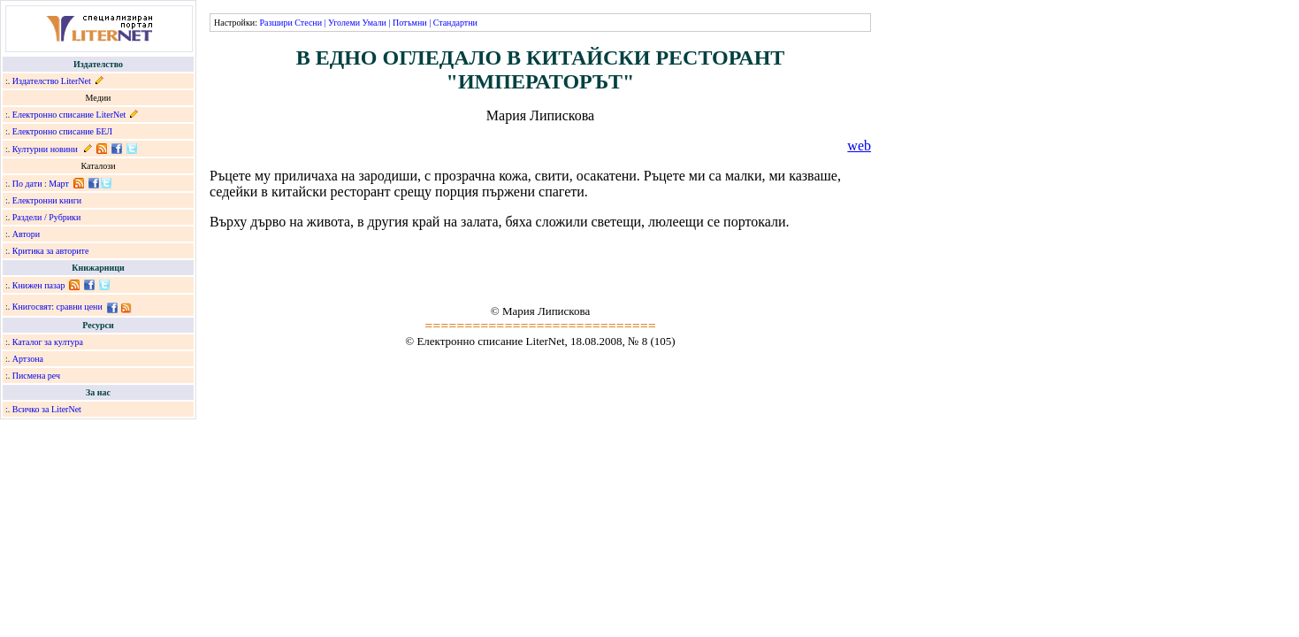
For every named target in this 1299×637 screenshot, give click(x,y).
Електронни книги (46, 200)
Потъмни (410, 22)
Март (59, 183)
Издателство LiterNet (51, 81)
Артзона (27, 359)
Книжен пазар (38, 285)
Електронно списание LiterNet (69, 114)
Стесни (308, 22)
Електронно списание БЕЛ (62, 131)
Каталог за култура (47, 342)
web (859, 145)
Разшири (275, 22)
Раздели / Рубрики (46, 217)
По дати (27, 183)
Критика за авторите (50, 251)
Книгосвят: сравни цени (57, 306)
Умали (374, 22)
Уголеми (344, 22)
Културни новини (45, 149)
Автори (26, 234)
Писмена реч (36, 375)
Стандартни (455, 22)
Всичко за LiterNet (46, 409)
